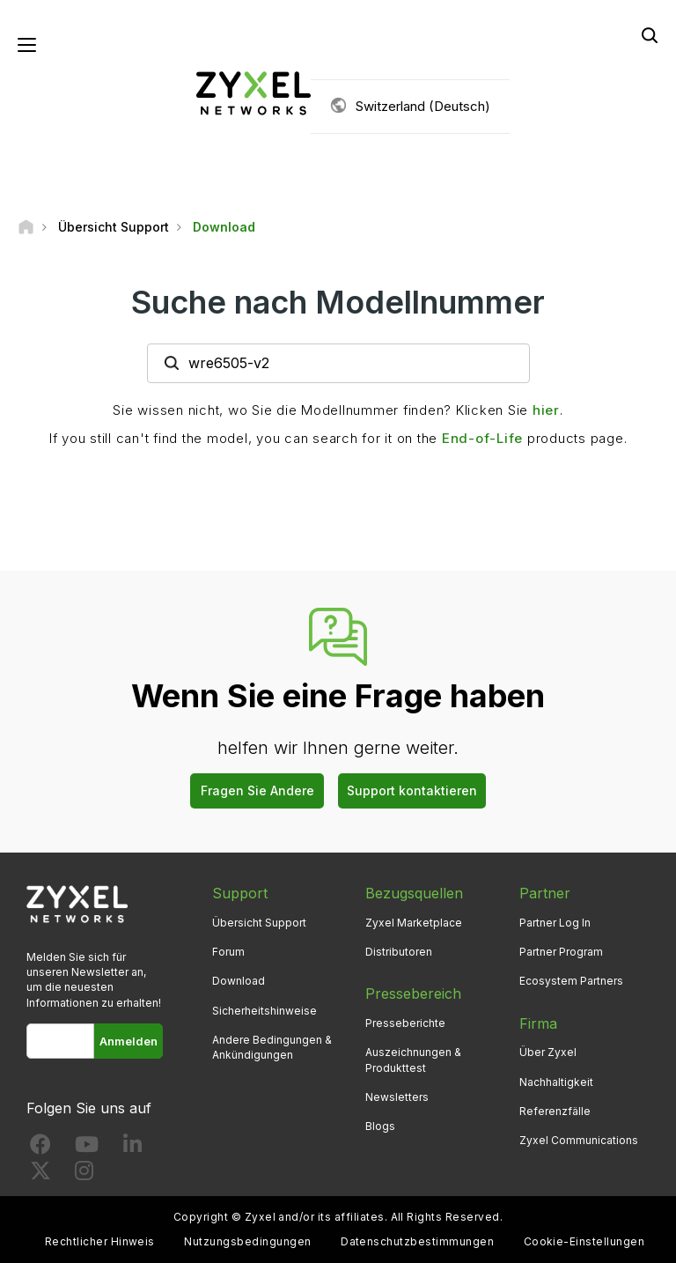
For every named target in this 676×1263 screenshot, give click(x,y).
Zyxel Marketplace (413, 922)
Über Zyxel (548, 1052)
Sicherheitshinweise (264, 1010)
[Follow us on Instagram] (84, 1174)
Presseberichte (405, 1023)
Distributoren (398, 951)
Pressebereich (413, 993)
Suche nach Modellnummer (338, 302)
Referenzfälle (555, 1111)
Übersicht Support (259, 922)
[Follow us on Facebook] (40, 1148)
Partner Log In (555, 922)
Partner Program (561, 951)
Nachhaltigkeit (556, 1082)
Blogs (380, 1126)
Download (238, 980)
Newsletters (397, 1097)
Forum (228, 951)
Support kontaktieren (412, 790)
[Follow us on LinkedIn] (132, 1148)
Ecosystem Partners (571, 980)
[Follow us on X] (40, 1174)
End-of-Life (482, 438)
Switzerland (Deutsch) (423, 106)
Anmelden (128, 1041)
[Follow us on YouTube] (87, 1148)
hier (546, 410)
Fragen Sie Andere (257, 790)
